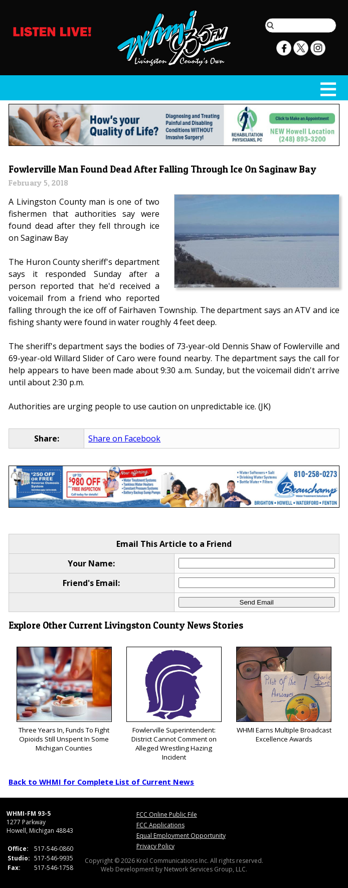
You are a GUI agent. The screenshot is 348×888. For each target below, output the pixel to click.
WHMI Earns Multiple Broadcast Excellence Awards (283, 695)
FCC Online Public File (166, 814)
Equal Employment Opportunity (181, 835)
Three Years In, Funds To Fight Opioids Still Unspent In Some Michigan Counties (64, 700)
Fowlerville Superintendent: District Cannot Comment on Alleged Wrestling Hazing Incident (174, 704)
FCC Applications (160, 825)
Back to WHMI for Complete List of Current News (101, 782)
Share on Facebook (124, 438)
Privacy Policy (155, 846)
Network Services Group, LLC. (205, 869)
